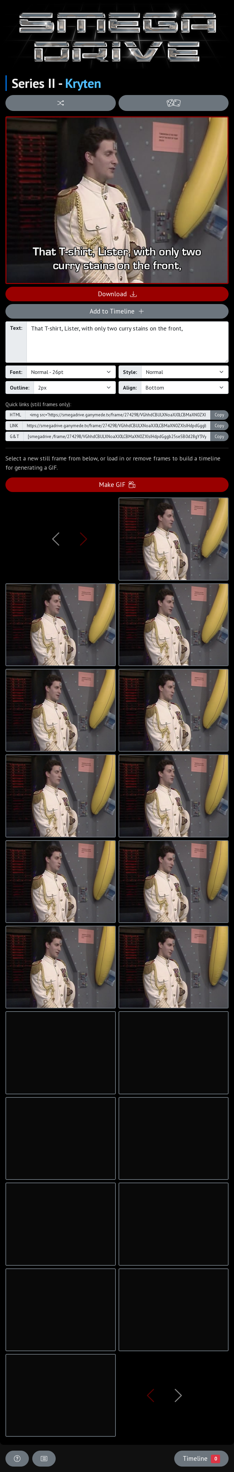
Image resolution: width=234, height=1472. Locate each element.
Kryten (83, 83)
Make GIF (117, 484)
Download (117, 293)
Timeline (201, 1458)
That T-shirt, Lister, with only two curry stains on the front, (127, 342)
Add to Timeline (117, 311)
